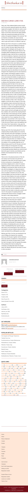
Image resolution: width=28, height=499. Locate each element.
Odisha (6, 383)
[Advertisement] (14, 412)
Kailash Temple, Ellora (6, 351)
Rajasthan (23, 385)
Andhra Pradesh (8, 365)
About (2, 436)
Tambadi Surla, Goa (5, 338)
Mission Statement (5, 438)
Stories (5, 254)
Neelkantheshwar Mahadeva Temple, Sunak (11, 356)
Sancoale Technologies (9, 273)
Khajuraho (17, 375)
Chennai (16, 366)
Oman (11, 383)
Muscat (8, 381)
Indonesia (13, 371)
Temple (2, 390)
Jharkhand (3, 373)
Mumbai (23, 380)
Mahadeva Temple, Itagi (6, 344)
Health (2, 453)
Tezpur (8, 390)
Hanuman (11, 370)
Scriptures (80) (4, 297)
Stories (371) (4, 292)
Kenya (8, 375)
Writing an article (5, 468)
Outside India (17, 383)
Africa (2, 365)
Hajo (2, 370)
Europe (7, 368)
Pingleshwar (8, 385)
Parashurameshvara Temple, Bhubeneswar (10, 340)
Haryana (21, 370)
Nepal (2, 383)
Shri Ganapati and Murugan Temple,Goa (10, 336)
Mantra (2, 380)
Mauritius (8, 380)
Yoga (16, 394)
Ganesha (15, 368)
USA (11, 391)
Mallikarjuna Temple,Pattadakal (8, 353)
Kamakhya (9, 373)
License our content (5, 479)
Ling (9, 376)
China (21, 366)
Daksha (2, 368)
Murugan (3, 381)
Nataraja (17, 381)
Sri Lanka (3, 388)
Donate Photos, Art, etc (6, 474)
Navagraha (23, 381)
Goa (19, 368)
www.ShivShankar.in (12, 325)
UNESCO (7, 391)
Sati (12, 386)
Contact (3, 441)
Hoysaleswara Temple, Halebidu (8, 347)
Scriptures (3, 458)
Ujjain (2, 391)
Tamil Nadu (21, 388)
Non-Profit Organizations (6, 466)
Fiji (11, 368)
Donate (3, 443)
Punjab (14, 385)
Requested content (5, 470)
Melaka (18, 380)
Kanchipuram (15, 373)
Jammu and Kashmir (20, 371)
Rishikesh (3, 386)
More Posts (12, 262)
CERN (12, 366)
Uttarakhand (16, 391)
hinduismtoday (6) (5, 316)
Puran (18, 385)
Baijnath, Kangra (4, 349)
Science (16, 386)
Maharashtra (14, 378)
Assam (14, 365)
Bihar (2, 366)
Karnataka (22, 373)
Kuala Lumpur (4, 376)
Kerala (12, 375)
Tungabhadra (19, 390)
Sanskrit (8, 386)
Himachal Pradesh (5, 371)
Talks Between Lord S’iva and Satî (19, 271)
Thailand (13, 390)
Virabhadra (13, 393)
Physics (2, 385)
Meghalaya (13, 380)
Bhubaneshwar (21, 365)
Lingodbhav (14, 376)
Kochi (22, 375)
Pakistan (23, 383)
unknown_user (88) (5, 311)
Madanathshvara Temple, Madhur (8, 342)
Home (2, 434)
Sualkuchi (9, 388)
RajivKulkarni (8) (4, 313)
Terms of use (4, 481)
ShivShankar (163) (5, 309)
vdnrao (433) (4, 307)
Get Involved (10, 328)
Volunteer (3, 464)
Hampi (6, 370)
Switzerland (14, 388)
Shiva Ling (22, 386)
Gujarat (23, 368)
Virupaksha (20, 393)
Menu (3, 8)
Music (2, 456)
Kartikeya (3, 375)
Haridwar (16, 370)
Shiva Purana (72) (5, 299)
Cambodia (7, 366)
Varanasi (8, 393)
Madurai (8, 378)
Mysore (12, 381)
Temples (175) (4, 294)
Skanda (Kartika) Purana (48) (7, 301)
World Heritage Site (10, 394)
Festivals (3, 451)
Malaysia (20, 378)
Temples (3, 447)
